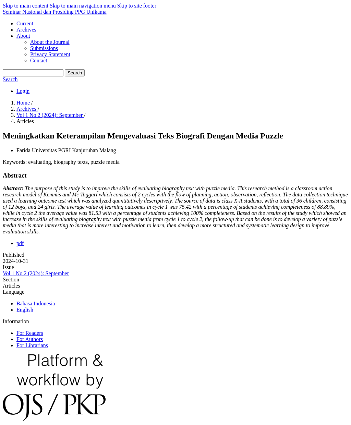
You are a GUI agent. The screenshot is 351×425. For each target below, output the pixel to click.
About (23, 36)
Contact (38, 60)
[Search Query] (33, 72)
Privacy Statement (50, 54)
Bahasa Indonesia (35, 303)
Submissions (44, 48)
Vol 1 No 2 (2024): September (50, 115)
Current (24, 23)
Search (75, 72)
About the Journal (50, 42)
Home (23, 103)
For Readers (29, 333)
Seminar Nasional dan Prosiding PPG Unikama (55, 12)
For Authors (29, 339)
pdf (20, 243)
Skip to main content (25, 6)
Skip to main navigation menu (83, 6)
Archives (26, 30)
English (24, 310)
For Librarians (32, 345)
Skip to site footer (136, 6)
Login (22, 91)
